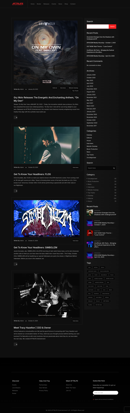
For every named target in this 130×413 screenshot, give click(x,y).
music (96, 274)
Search (90, 21)
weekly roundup (98, 278)
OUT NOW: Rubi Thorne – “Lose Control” (99, 46)
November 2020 (92, 117)
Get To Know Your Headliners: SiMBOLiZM (35, 247)
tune (104, 289)
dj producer (104, 274)
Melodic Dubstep (73, 88)
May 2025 (90, 80)
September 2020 (92, 123)
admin (22, 89)
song (107, 286)
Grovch (98, 301)
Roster (39, 4)
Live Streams (16, 388)
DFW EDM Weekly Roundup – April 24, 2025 (100, 56)
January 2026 (91, 75)
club (89, 267)
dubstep (90, 297)
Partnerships (43, 385)
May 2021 (90, 100)
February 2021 (91, 109)
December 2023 (92, 89)
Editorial (55, 88)
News (60, 4)
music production (104, 271)
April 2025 (90, 83)
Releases (46, 4)
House (89, 140)
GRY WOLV (106, 301)
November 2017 (92, 126)
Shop (66, 4)
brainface (96, 293)
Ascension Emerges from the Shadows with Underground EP (105, 213)
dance (102, 267)
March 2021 (90, 106)
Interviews (63, 88)
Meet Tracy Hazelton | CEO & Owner (32, 327)
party (89, 274)
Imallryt (90, 304)
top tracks (90, 289)
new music (91, 286)
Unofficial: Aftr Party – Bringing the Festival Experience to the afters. (105, 245)
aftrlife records (109, 278)
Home (32, 4)
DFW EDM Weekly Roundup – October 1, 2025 (101, 43)
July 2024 (90, 86)
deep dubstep (105, 293)
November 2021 (92, 97)
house (112, 274)
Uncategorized (91, 157)
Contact (72, 4)
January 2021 (91, 111)
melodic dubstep (99, 282)
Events (54, 4)
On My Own (99, 304)
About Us (69, 385)
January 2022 (91, 94)
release (107, 297)
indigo (89, 282)
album (110, 289)
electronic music (92, 271)
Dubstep (89, 135)
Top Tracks (75, 90)
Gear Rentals (43, 388)
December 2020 (92, 114)
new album (99, 297)
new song (99, 286)
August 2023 (91, 92)
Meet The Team (71, 388)
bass (89, 293)
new (108, 282)
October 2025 (91, 77)
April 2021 (90, 103)
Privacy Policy (43, 390)
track (98, 289)
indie (89, 278)
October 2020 (91, 120)
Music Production (92, 149)
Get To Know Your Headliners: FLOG (32, 174)
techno (96, 267)
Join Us (68, 390)
